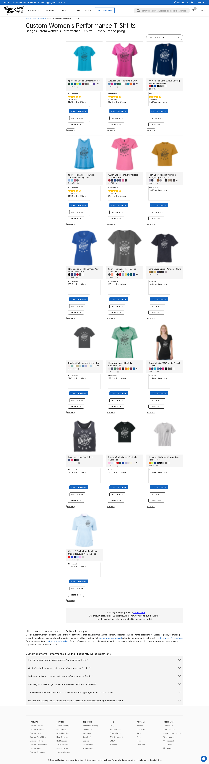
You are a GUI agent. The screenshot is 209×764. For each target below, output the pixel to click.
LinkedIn (169, 748)
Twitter (169, 744)
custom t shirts (83, 760)
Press (139, 737)
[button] (164, 37)
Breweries (87, 740)
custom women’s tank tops (170, 637)
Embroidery (61, 729)
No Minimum (61, 740)
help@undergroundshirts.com (176, 733)
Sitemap (113, 744)
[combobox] (162, 10)
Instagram (170, 737)
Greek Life (87, 737)
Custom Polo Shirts (38, 737)
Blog (139, 733)
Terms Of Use (115, 729)
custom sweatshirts (96, 760)
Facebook (170, 740)
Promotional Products (29, 2)
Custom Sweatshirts (38, 744)
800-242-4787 (183, 2)
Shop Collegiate (63, 752)
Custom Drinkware (37, 752)
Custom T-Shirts (11, 2)
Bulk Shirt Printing (90, 725)
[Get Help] (204, 759)
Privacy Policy (115, 733)
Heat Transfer (62, 737)
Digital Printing (62, 733)
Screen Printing (62, 725)
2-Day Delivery (62, 744)
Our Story (141, 729)
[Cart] (193, 10)
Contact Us (168, 725)
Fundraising (88, 748)
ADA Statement (116, 737)
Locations (141, 744)
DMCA (112, 740)
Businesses (88, 729)
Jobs (139, 740)
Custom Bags (35, 748)
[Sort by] (170, 37)
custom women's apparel (110, 637)
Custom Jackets (36, 740)
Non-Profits (88, 744)
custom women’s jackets (57, 641)
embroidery (143, 760)
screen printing (129, 760)
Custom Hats (35, 733)
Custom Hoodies (37, 729)
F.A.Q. (112, 725)
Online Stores (62, 748)
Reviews (140, 725)
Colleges (87, 733)
